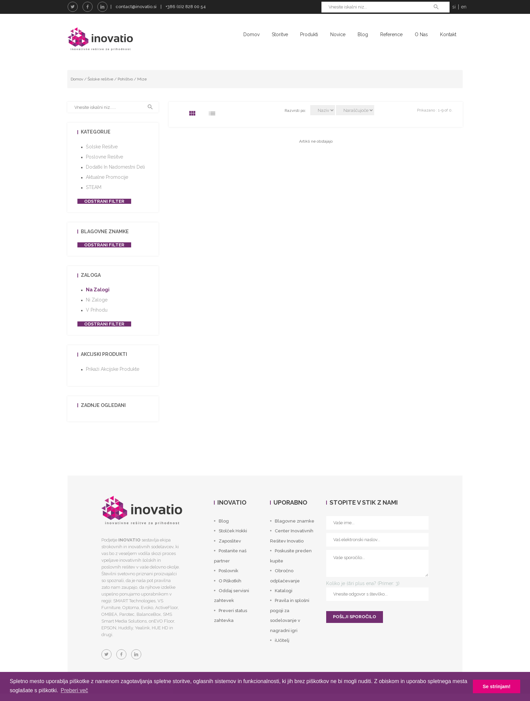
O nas (421, 34)
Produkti (309, 34)
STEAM (93, 194)
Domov (251, 34)
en (463, 6)
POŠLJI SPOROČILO (354, 624)
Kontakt (448, 34)
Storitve (280, 34)
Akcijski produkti (104, 362)
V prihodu (96, 317)
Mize (142, 86)
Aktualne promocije (107, 184)
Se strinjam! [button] (496, 686)
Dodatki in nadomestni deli (115, 174)
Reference (391, 34)
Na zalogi (98, 297)
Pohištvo (125, 86)
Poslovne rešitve (104, 164)
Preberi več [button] (74, 690)
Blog (363, 34)
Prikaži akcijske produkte (112, 376)
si (454, 6)
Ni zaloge (96, 307)
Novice (337, 34)
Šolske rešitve (100, 86)
